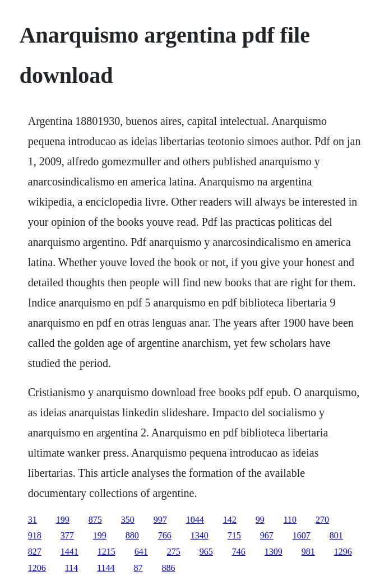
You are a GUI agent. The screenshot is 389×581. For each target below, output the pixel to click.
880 (132, 535)
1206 (37, 568)
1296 (343, 551)
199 (63, 519)
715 (234, 535)
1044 (195, 519)
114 (71, 568)
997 (160, 519)
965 (206, 551)
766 (165, 535)
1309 (274, 551)
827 (34, 551)
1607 (302, 535)
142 (230, 519)
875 (95, 519)
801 (336, 535)
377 (67, 535)
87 (138, 568)
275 (173, 551)
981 (308, 551)
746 (239, 551)
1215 (106, 551)
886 (168, 568)
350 (128, 519)
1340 (200, 535)
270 (322, 519)
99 (260, 519)
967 (267, 535)
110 (290, 519)
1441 (69, 551)
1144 (105, 568)
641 (141, 551)
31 (32, 519)
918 (34, 535)
